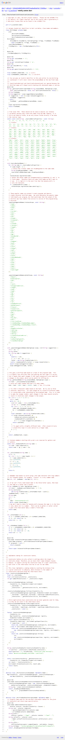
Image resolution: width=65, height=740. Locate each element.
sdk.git (8, 8)
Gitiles (10, 737)
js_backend (13, 11)
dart (3, 8)
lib (3, 11)
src (6, 11)
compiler (57, 8)
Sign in (61, 2)
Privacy (15, 737)
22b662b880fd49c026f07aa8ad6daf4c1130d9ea (29, 8)
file (36, 14)
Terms (19, 737)
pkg (50, 8)
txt (58, 737)
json (62, 737)
